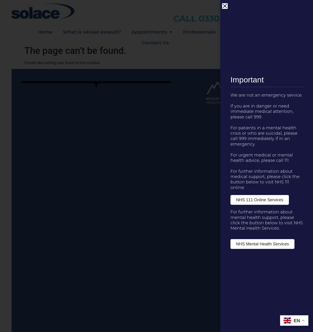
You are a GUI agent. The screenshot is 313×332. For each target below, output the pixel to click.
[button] (225, 6)
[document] (156, 166)
